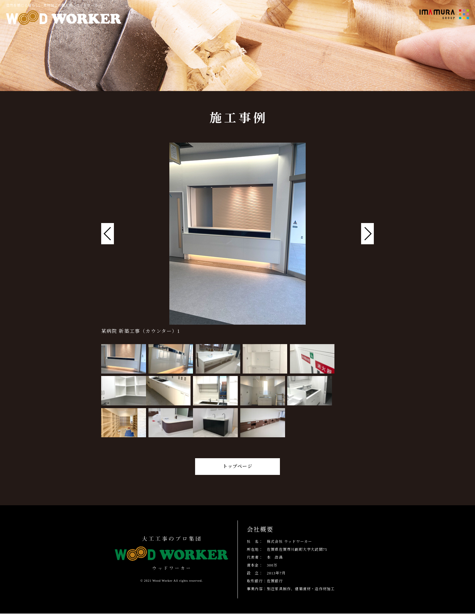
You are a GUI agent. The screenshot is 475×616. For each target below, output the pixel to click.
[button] (367, 233)
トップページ (237, 468)
